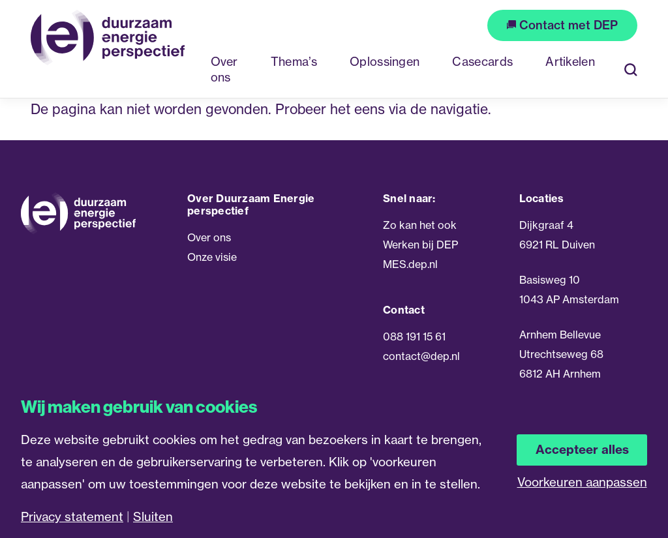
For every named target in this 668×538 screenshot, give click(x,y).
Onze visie (212, 256)
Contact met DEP (562, 25)
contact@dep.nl (421, 356)
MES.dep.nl (410, 264)
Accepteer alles (582, 449)
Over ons (209, 237)
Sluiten (153, 517)
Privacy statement (72, 517)
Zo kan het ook (420, 225)
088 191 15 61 (414, 336)
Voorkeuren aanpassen (582, 482)
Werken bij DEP (420, 244)
